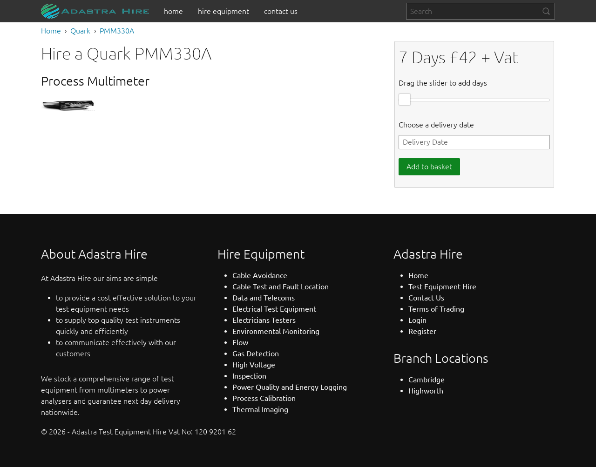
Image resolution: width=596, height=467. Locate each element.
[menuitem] (173, 11)
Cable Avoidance (259, 275)
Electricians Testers (264, 320)
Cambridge (426, 379)
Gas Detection (255, 353)
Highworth (425, 391)
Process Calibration (264, 398)
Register (422, 331)
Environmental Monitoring (275, 331)
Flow (240, 342)
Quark (80, 31)
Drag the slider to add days (443, 83)
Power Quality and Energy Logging (289, 387)
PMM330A (117, 31)
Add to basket (429, 166)
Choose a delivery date (436, 124)
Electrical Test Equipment (274, 309)
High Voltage (253, 364)
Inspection (249, 376)
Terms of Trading (436, 309)
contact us (281, 11)
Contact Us (426, 298)
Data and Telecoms (263, 298)
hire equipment (223, 11)
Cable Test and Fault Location (280, 286)
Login (417, 320)
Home (51, 31)
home (173, 11)
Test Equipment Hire (442, 286)
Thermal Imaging (260, 409)
